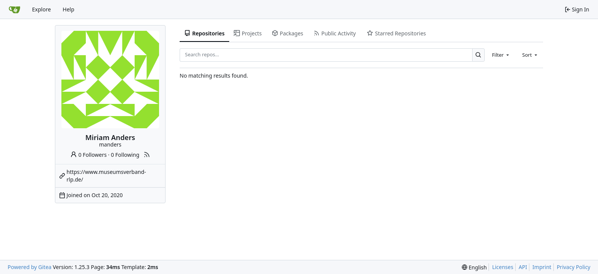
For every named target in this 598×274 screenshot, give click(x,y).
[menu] (474, 267)
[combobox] (501, 55)
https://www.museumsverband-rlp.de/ (106, 175)
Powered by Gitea (29, 267)
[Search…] (478, 55)
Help (68, 9)
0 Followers (88, 154)
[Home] (14, 9)
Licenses (502, 267)
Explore (41, 9)
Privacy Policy (573, 267)
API (523, 267)
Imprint (541, 267)
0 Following (125, 154)
